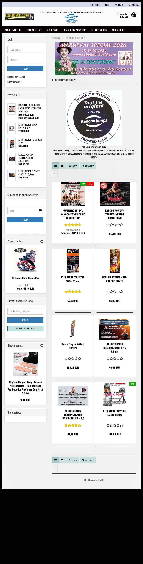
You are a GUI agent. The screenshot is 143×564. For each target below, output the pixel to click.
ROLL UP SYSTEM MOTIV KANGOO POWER (114, 280)
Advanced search (25, 329)
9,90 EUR (25, 401)
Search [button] (95, 4)
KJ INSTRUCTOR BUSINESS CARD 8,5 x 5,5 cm (114, 348)
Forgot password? (14, 82)
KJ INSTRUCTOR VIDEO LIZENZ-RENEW (114, 413)
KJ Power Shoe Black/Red (25, 279)
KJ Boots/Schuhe (13, 30)
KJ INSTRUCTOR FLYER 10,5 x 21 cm (72, 280)
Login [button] (119, 4)
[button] (107, 4)
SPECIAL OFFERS (34, 30)
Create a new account (16, 77)
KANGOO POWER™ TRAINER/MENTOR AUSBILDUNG (114, 215)
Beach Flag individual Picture (72, 347)
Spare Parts (52, 30)
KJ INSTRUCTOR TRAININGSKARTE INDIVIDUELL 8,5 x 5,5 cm (73, 415)
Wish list (133, 4)
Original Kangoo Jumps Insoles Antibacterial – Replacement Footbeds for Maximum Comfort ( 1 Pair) (25, 388)
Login (25, 69)
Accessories (118, 30)
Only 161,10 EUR (25, 287)
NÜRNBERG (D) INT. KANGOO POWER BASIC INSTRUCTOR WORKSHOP (73, 215)
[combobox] (72, 166)
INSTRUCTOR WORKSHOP (75, 30)
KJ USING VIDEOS (99, 30)
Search (25, 320)
